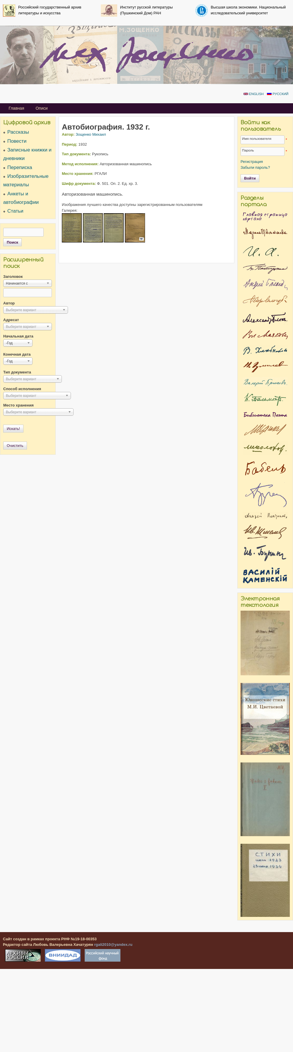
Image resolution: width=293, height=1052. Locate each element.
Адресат (11, 320)
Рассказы (18, 132)
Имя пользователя (256, 138)
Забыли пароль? (255, 167)
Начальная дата (18, 336)
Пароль (248, 150)
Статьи (15, 211)
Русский (277, 94)
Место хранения (18, 405)
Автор (9, 303)
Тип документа (17, 372)
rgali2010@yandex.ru (113, 944)
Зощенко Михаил (91, 134)
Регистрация (252, 161)
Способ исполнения (22, 389)
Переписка (19, 167)
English (253, 94)
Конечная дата (17, 354)
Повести (16, 141)
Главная (16, 108)
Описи (41, 108)
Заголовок (13, 276)
